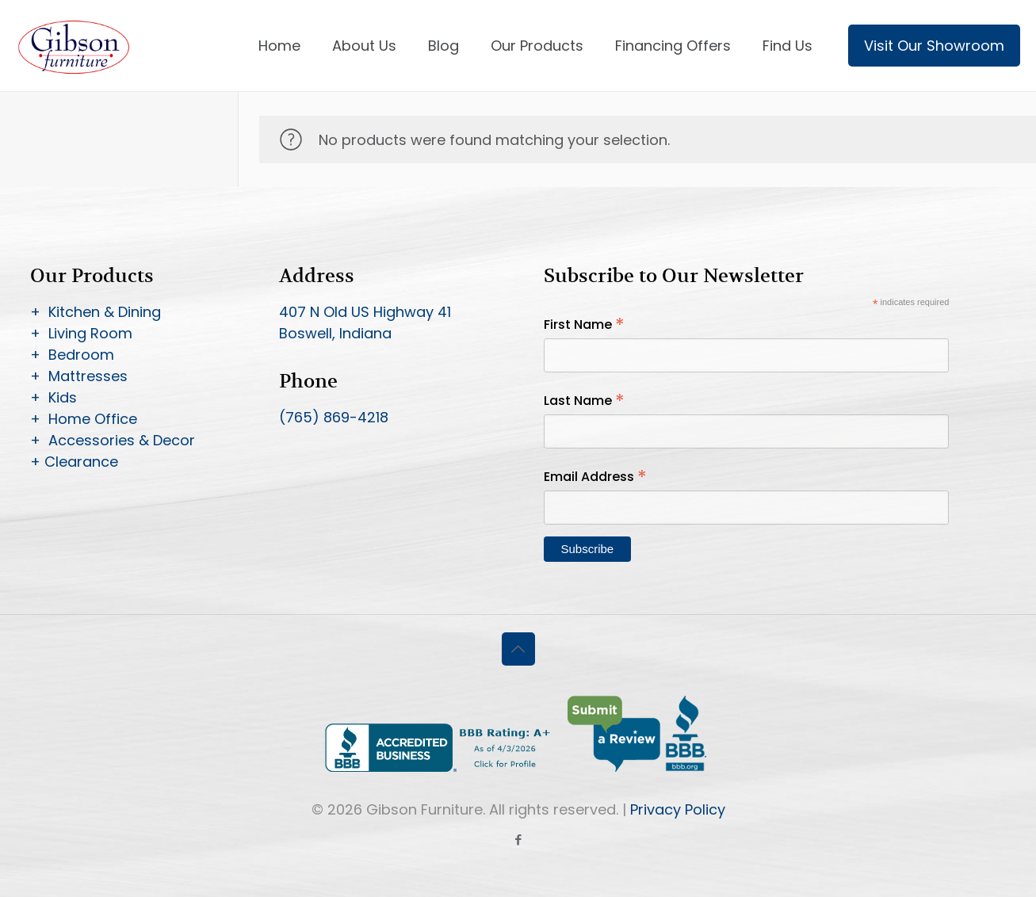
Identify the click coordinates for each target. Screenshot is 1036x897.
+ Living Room (81, 333)
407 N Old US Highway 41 (365, 312)
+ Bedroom (72, 355)
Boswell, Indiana (335, 333)
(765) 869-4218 (333, 417)
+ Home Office (83, 419)
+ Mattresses (79, 376)
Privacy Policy (677, 809)
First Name (584, 324)
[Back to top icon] (518, 649)
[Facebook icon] (518, 839)
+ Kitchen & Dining (95, 312)
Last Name (584, 400)
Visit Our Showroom (934, 45)
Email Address (595, 476)
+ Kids (53, 397)
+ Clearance (74, 461)
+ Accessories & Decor (112, 440)
